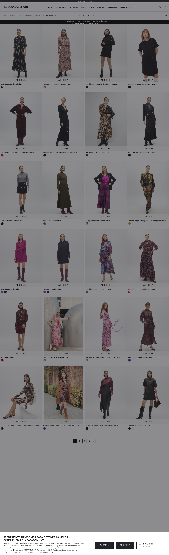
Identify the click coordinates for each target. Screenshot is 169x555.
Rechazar (125, 545)
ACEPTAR (104, 545)
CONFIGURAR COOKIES (146, 545)
